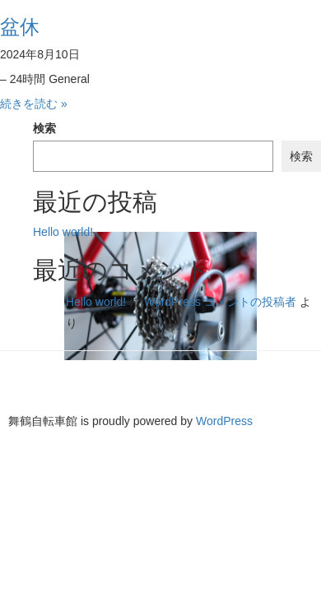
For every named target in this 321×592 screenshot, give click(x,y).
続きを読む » (33, 103)
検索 (44, 128)
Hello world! (63, 231)
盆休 (20, 27)
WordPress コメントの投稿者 (220, 301)
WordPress (224, 421)
